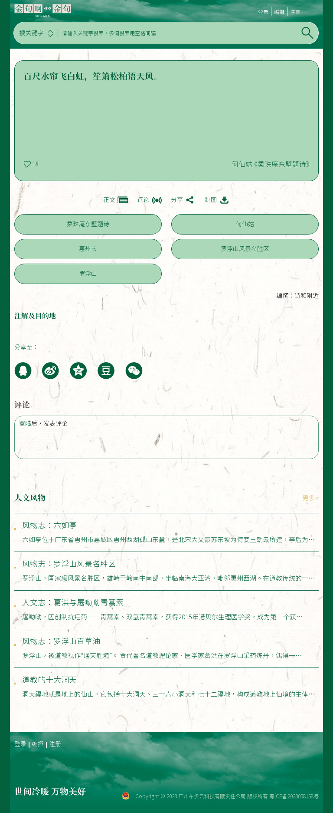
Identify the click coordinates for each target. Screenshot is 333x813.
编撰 (279, 11)
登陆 (25, 423)
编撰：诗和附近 (297, 296)
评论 (143, 200)
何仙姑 (245, 224)
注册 (295, 11)
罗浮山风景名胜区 (245, 249)
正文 (109, 200)
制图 (211, 200)
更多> (310, 498)
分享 (177, 200)
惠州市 (88, 249)
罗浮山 (88, 274)
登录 (263, 11)
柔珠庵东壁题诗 (88, 224)
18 (35, 164)
